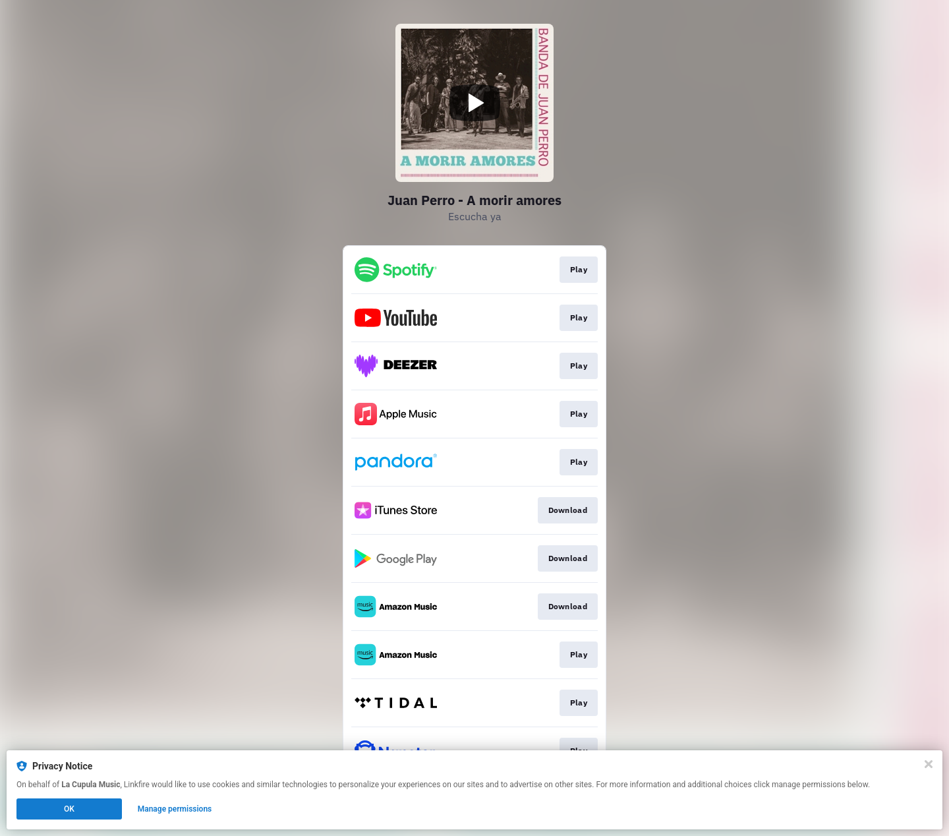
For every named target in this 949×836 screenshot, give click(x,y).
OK (69, 809)
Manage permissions (175, 809)
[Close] (928, 764)
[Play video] (474, 102)
